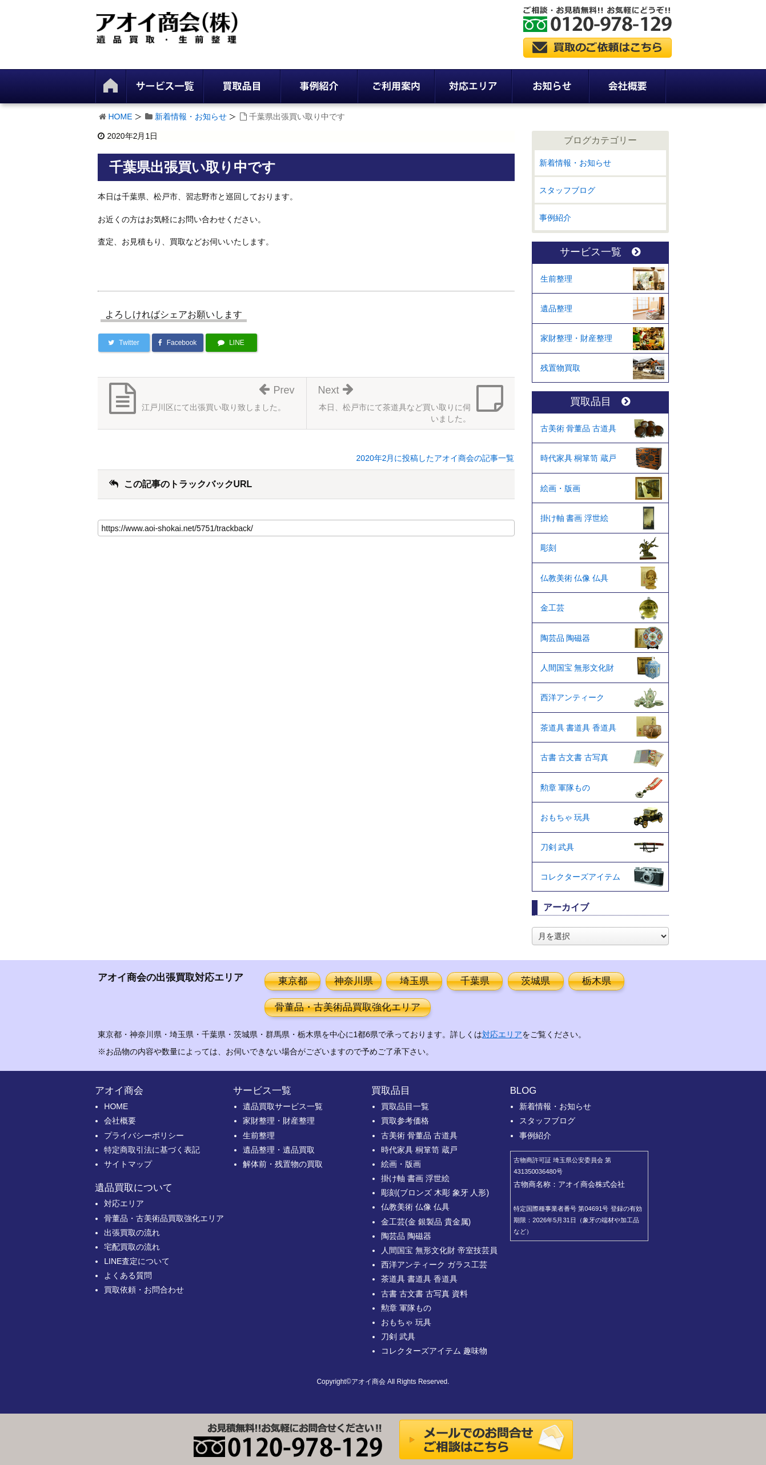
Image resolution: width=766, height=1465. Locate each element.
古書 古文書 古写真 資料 (424, 1293)
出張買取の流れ (132, 1232)
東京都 (292, 981)
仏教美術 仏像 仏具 (574, 578)
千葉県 (475, 981)
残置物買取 (560, 367)
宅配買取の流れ (132, 1246)
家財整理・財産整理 (576, 338)
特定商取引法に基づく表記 (152, 1149)
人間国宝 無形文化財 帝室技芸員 (439, 1250)
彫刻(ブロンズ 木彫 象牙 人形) (435, 1192)
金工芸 (552, 607)
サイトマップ (128, 1164)
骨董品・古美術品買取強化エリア (347, 1007)
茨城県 (535, 981)
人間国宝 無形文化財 (577, 667)
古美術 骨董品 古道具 (578, 428)
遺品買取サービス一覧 (283, 1106)
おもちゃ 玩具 (565, 817)
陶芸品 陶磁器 (565, 638)
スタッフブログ (567, 190)
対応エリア (502, 1034)
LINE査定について (137, 1261)
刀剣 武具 (557, 847)
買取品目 (600, 401)
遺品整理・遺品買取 (279, 1149)
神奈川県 (353, 981)
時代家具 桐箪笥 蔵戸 (578, 458)
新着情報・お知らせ (191, 116)
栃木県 (596, 981)
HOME (121, 116)
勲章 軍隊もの (565, 787)
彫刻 (548, 547)
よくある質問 (128, 1275)
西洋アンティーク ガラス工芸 (434, 1264)
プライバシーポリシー (144, 1135)
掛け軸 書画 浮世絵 (574, 518)
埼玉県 (414, 981)
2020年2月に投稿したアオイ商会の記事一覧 (435, 458)
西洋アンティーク (572, 697)
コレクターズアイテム (580, 876)
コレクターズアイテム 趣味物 (434, 1350)
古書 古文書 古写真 (574, 757)
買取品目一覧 (405, 1106)
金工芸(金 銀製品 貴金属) (426, 1221)
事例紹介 (555, 217)
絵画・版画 (560, 488)
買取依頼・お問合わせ (144, 1289)
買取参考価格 (405, 1120)
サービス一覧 (600, 252)
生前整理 (556, 278)
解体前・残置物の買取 (283, 1164)
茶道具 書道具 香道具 (578, 727)
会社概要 (120, 1120)
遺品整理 (556, 308)
